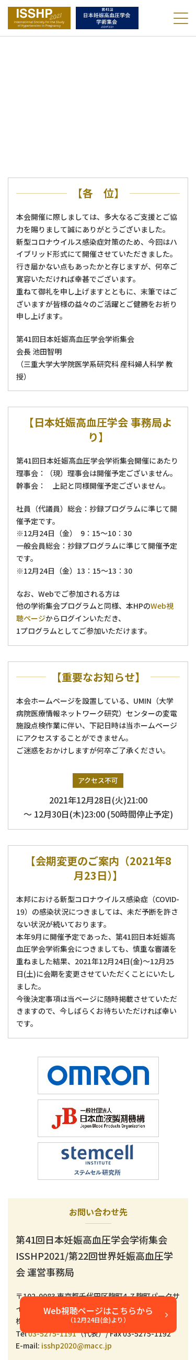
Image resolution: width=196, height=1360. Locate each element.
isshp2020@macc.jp (76, 1345)
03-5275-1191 (52, 1333)
